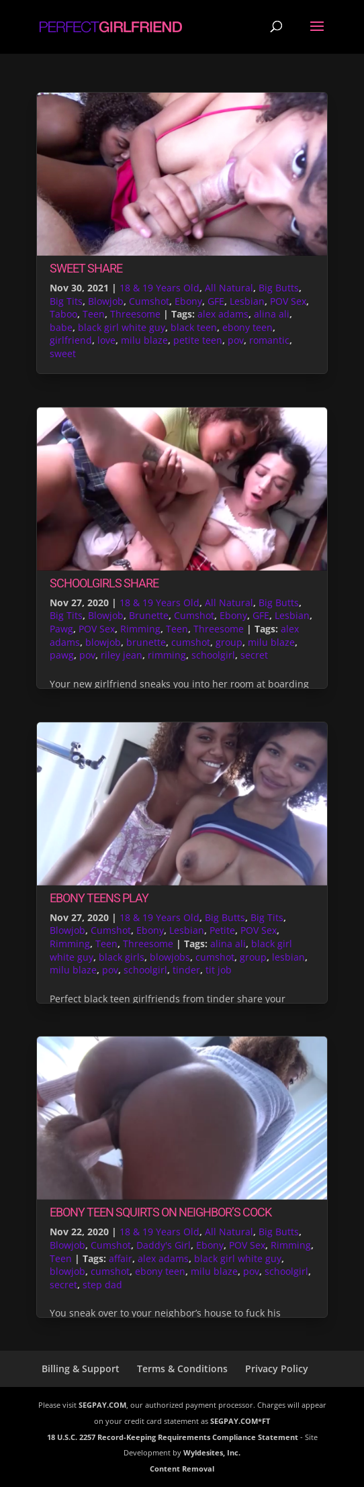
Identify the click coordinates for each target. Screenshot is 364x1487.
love (106, 340)
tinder (186, 969)
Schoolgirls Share (104, 583)
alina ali (271, 313)
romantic (269, 340)
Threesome (135, 313)
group (229, 642)
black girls (121, 957)
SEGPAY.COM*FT (240, 1421)
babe (61, 327)
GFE (216, 301)
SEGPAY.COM (102, 1405)
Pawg (61, 628)
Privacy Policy (276, 1368)
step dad (102, 1284)
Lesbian (247, 301)
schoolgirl (213, 655)
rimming (167, 655)
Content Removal (182, 1469)
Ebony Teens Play (99, 898)
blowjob (103, 642)
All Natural (229, 287)
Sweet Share (86, 268)
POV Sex (288, 301)
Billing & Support (81, 1368)
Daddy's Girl (163, 1245)
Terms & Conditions (182, 1368)
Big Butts (279, 287)
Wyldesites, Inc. (211, 1452)
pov (236, 340)
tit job (219, 969)
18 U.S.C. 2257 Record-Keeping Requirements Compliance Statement (172, 1437)
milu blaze (144, 340)
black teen (194, 327)
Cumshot (149, 301)
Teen (94, 313)
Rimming (140, 628)
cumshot (190, 642)
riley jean (121, 655)
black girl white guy (121, 327)
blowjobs (170, 957)
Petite (222, 930)
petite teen (197, 340)
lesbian (288, 957)
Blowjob (106, 301)
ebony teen (247, 327)
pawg (62, 655)
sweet (63, 353)
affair (120, 1258)
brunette (146, 642)
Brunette (149, 615)
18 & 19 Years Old (159, 287)
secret (254, 655)
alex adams (222, 313)
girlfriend (71, 340)
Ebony (188, 301)
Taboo (63, 313)
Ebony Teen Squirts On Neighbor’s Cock (160, 1212)
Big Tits (66, 301)
